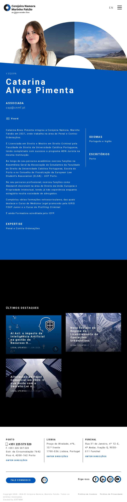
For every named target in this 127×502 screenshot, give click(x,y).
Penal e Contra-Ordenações (23, 228)
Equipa (11, 73)
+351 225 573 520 (20, 444)
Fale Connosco (21, 480)
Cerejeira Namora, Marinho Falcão (20, 9)
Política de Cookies (87, 494)
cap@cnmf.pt (15, 107)
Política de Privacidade (111, 494)
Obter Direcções (16, 460)
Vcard (15, 118)
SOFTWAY (18, 500)
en (111, 7)
